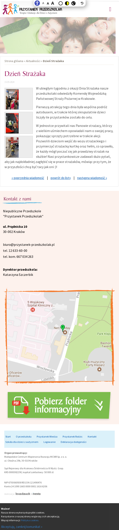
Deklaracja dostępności (73, 441)
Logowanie (50, 441)
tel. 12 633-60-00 (15, 250)
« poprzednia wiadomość (28, 178)
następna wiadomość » (92, 178)
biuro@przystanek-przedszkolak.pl (29, 244)
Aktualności (33, 61)
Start (8, 436)
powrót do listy (61, 178)
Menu (110, 9)
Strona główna (14, 61)
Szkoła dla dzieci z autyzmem (21, 441)
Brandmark (23, 494)
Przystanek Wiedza (47, 436)
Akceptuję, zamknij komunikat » (21, 527)
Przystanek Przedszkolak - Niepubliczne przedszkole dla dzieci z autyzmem (32, 8)
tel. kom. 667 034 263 (18, 256)
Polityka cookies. (30, 520)
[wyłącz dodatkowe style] (82, 3)
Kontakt (92, 436)
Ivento (37, 494)
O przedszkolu (24, 436)
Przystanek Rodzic (73, 436)
